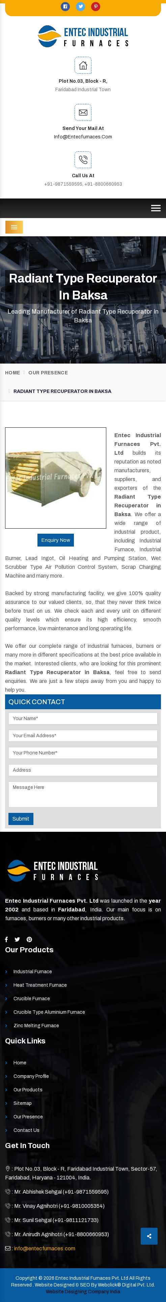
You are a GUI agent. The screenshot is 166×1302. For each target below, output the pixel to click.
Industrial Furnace (32, 971)
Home (12, 372)
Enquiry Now (55, 540)
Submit (20, 819)
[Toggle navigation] (156, 208)
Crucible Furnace (31, 998)
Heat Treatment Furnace (40, 985)
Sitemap (22, 1103)
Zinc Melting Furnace (36, 1025)
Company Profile (31, 1076)
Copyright (26, 1278)
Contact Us (26, 1130)
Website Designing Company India (83, 1291)
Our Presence (48, 372)
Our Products (28, 1089)
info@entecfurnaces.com (83, 136)
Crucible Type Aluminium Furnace (49, 1012)
